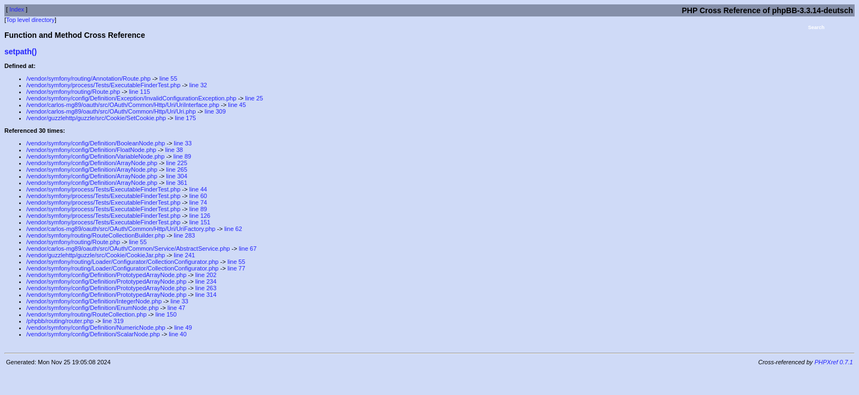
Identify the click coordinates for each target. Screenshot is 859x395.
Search (816, 27)
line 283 (184, 235)
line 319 (113, 321)
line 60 (198, 196)
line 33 (182, 143)
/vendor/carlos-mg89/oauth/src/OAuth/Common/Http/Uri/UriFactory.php (120, 228)
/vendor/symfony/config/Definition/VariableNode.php (95, 156)
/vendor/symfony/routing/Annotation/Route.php (88, 78)
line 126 (199, 215)
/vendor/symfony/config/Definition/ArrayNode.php (91, 163)
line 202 (205, 275)
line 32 (198, 85)
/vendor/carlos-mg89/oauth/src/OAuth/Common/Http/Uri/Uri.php (111, 111)
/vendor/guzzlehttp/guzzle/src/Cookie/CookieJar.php (95, 255)
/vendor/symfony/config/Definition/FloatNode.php (91, 149)
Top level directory (30, 19)
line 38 (173, 149)
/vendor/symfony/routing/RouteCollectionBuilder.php (95, 235)
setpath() (20, 51)
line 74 (198, 202)
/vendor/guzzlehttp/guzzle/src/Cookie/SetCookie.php (96, 118)
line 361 (176, 182)
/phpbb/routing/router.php (60, 321)
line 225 (176, 163)
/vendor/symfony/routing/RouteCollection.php (86, 314)
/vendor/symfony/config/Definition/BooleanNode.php (95, 143)
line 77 (236, 268)
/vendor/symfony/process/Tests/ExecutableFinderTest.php (103, 85)
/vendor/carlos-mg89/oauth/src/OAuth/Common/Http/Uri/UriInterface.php (122, 104)
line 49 (183, 327)
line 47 (176, 307)
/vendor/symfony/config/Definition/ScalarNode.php (93, 334)
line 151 (199, 222)
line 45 (236, 104)
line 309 (215, 111)
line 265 (176, 169)
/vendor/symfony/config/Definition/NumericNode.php (95, 327)
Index (16, 9)
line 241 (184, 255)
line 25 (254, 98)
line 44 (198, 189)
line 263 (205, 288)
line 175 (185, 118)
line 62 (233, 228)
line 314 (205, 294)
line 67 (247, 248)
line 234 (205, 281)
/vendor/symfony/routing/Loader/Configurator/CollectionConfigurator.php (122, 261)
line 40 (177, 334)
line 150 (166, 314)
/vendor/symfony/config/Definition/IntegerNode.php (94, 301)
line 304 (176, 176)
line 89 (182, 156)
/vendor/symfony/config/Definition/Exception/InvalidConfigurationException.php (131, 98)
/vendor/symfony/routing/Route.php (73, 91)
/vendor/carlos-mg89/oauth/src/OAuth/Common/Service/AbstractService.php (128, 248)
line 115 (139, 91)
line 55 (168, 78)
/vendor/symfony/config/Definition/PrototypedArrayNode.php (106, 275)
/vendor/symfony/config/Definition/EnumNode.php (92, 307)
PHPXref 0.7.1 (834, 362)
